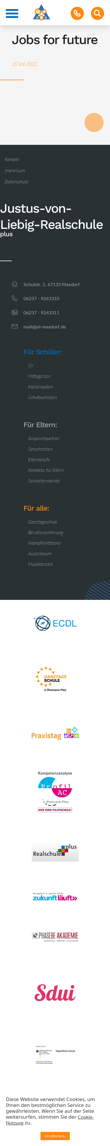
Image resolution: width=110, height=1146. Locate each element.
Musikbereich (40, 564)
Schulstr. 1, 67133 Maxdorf (51, 284)
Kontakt (12, 159)
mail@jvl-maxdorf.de (44, 326)
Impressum (15, 170)
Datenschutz (16, 181)
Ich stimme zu (55, 1136)
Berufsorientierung (45, 532)
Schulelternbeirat (44, 480)
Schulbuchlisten (42, 397)
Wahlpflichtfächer (44, 543)
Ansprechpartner (44, 438)
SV (30, 365)
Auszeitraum (39, 553)
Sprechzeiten (40, 449)
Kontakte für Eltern (46, 470)
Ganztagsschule (42, 521)
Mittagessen (39, 376)
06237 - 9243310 (41, 298)
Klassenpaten (40, 386)
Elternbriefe (39, 459)
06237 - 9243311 (41, 312)
